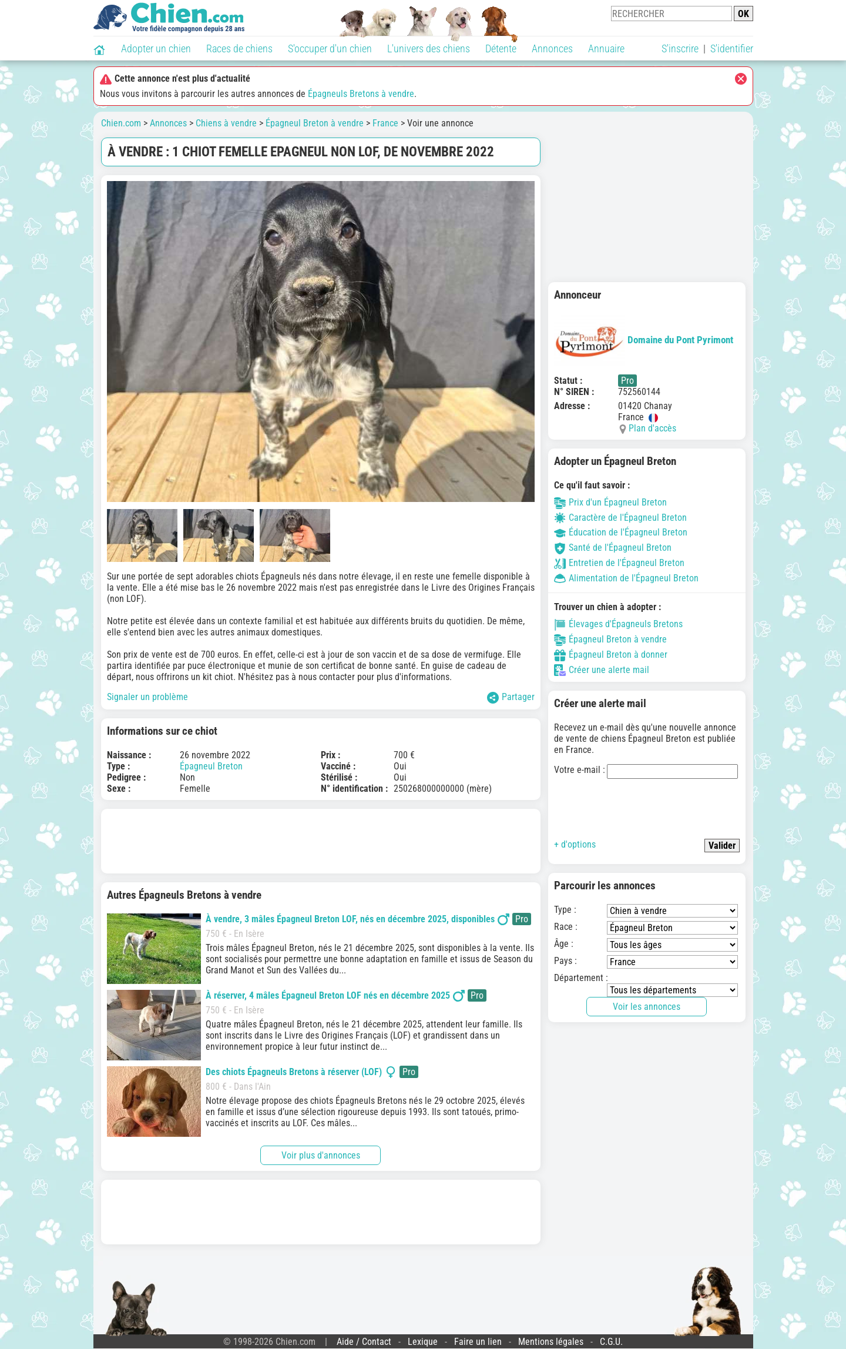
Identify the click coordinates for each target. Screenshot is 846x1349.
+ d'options (575, 844)
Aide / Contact (364, 1341)
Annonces (552, 48)
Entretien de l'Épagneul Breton (619, 562)
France (385, 123)
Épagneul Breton (211, 766)
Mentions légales (550, 1341)
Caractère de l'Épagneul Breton (620, 517)
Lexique (423, 1341)
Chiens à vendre (226, 123)
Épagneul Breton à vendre (315, 123)
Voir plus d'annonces (320, 1155)
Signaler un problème (147, 696)
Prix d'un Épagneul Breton (610, 502)
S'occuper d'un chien (330, 48)
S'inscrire (680, 48)
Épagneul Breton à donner (610, 654)
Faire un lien (478, 1341)
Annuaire (606, 48)
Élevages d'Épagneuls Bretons (618, 624)
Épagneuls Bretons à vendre (361, 93)
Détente (500, 48)
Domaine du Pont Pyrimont (643, 339)
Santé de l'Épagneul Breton (613, 547)
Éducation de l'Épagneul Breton (620, 532)
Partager (511, 697)
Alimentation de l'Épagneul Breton (626, 578)
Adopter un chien (156, 48)
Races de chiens (239, 48)
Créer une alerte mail (601, 669)
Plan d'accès (652, 428)
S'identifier (731, 48)
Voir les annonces (646, 1006)
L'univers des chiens (428, 48)
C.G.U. (611, 1341)
